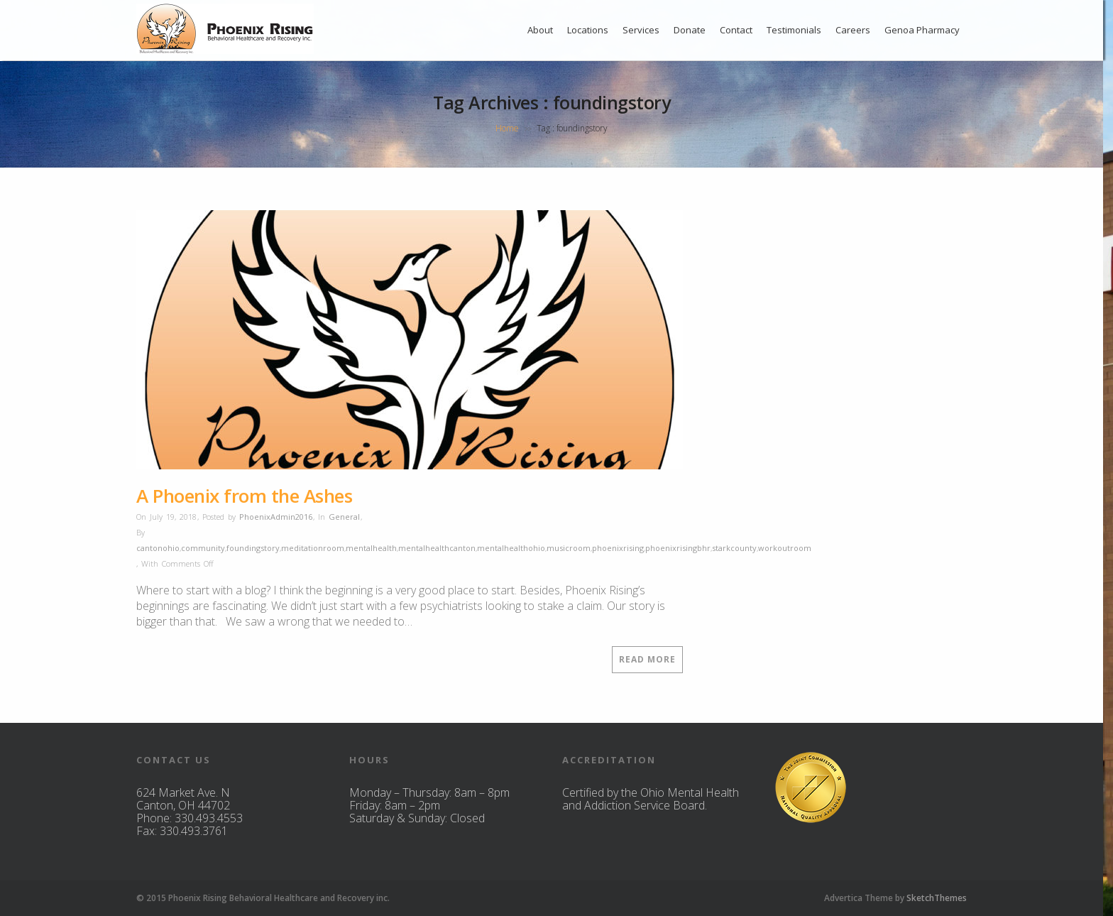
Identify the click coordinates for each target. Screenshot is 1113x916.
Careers (852, 29)
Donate (690, 29)
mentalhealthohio (511, 547)
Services (641, 29)
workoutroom (784, 547)
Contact (736, 29)
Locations (587, 29)
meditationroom (312, 547)
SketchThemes (936, 898)
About (540, 29)
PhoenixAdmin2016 (275, 516)
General (344, 516)
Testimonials (794, 29)
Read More (647, 659)
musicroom (569, 547)
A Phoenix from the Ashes (244, 495)
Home (507, 128)
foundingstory (253, 547)
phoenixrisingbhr (678, 547)
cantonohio (158, 547)
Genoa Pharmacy (922, 29)
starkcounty (734, 547)
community (203, 547)
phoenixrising (618, 547)
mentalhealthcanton (437, 547)
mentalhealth (371, 547)
